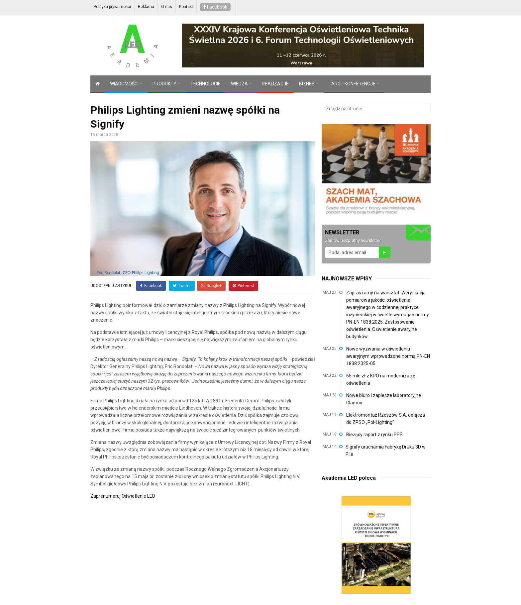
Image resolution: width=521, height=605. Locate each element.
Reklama (146, 6)
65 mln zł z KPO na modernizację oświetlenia (380, 379)
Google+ (211, 285)
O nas (166, 6)
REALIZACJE (275, 83)
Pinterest (243, 285)
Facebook (215, 7)
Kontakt (186, 6)
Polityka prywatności (112, 6)
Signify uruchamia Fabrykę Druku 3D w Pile (386, 450)
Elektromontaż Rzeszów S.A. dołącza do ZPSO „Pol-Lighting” (385, 418)
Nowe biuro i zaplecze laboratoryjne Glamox (383, 399)
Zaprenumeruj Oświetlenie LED (122, 495)
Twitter (181, 285)
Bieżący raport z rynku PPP (374, 434)
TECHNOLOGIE (205, 83)
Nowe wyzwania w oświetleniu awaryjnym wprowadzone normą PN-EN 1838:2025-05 (388, 356)
